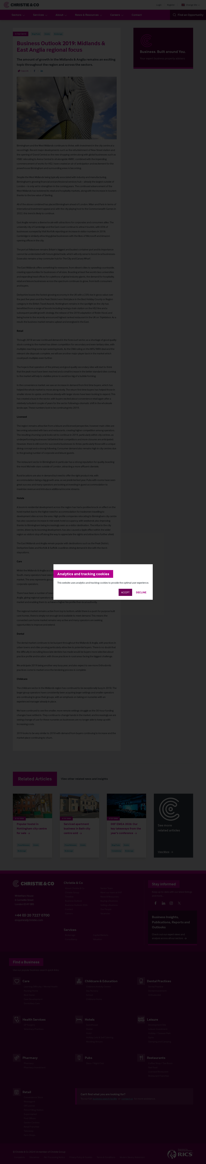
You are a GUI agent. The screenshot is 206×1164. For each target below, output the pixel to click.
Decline (141, 592)
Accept (125, 592)
